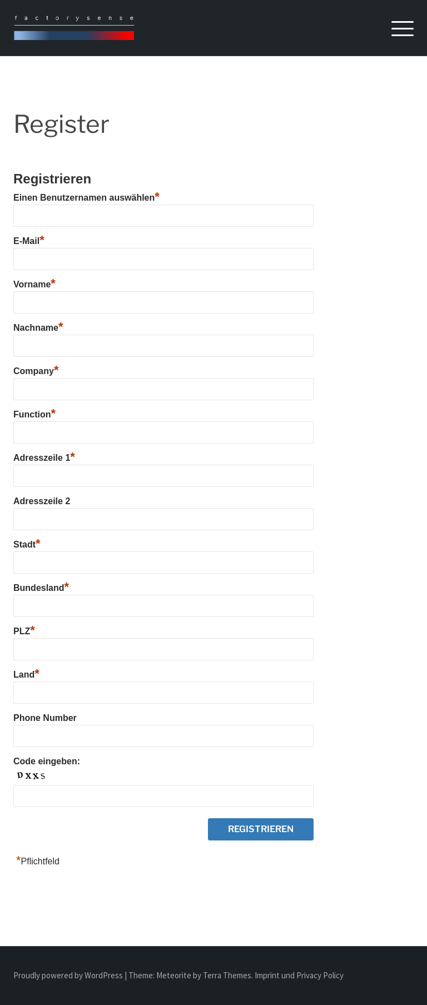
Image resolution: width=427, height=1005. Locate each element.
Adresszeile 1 (44, 457)
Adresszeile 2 (41, 501)
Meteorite (173, 975)
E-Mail (28, 241)
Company (35, 371)
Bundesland (41, 588)
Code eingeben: (46, 761)
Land (26, 674)
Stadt (27, 544)
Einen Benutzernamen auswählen (86, 197)
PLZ (24, 631)
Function (34, 414)
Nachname (38, 327)
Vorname (34, 284)
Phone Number (45, 718)
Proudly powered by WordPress (69, 975)
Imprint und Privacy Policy (299, 975)
